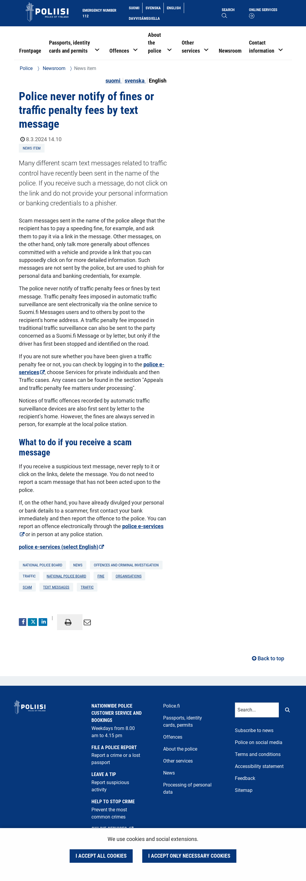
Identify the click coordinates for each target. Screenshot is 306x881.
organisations (129, 576)
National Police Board (66, 576)
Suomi (135, 7)
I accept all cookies (101, 856)
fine (100, 576)
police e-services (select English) (91, 546)
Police (26, 68)
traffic (87, 587)
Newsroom (53, 68)
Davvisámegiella (144, 18)
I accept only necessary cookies (189, 856)
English (175, 7)
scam (27, 587)
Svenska (154, 7)
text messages (56, 587)
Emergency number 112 (99, 13)
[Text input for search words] (257, 709)
